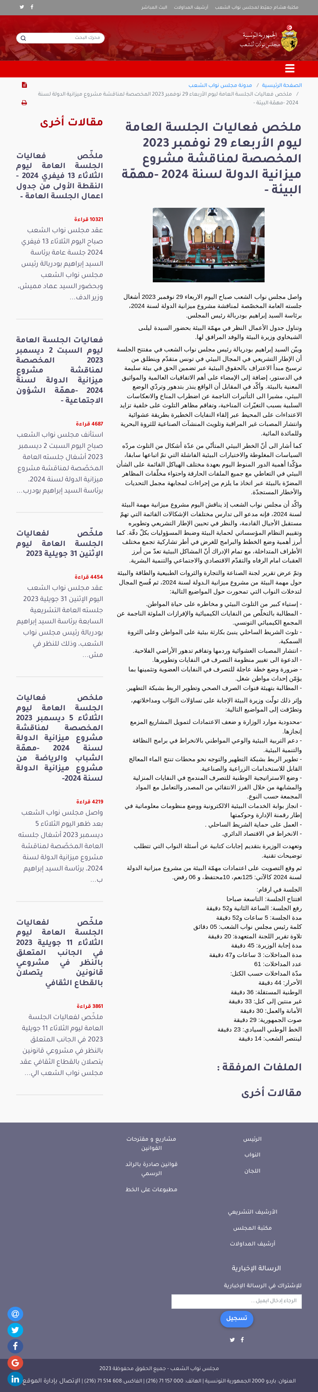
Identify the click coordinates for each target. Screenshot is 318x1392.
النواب (252, 1155)
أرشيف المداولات (191, 7)
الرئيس (252, 1140)
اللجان (252, 1171)
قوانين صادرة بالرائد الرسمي (151, 1170)
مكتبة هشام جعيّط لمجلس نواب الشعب (257, 7)
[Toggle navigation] (290, 69)
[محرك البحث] (60, 38)
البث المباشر (154, 7)
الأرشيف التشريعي (252, 1212)
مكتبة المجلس (252, 1229)
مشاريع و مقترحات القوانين (151, 1144)
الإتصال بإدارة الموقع (51, 1381)
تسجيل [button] (237, 1319)
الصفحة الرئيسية (282, 86)
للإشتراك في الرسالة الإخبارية (263, 1286)
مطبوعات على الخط (151, 1190)
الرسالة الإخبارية (256, 1269)
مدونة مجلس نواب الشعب (220, 86)
